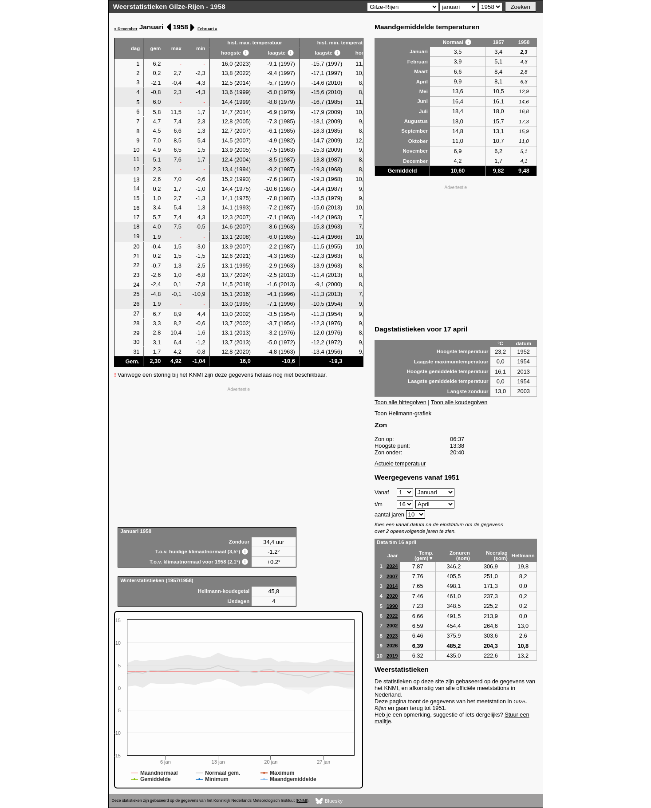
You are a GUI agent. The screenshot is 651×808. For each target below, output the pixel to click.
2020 (392, 596)
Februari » (207, 29)
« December (125, 29)
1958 (180, 27)
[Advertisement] (238, 456)
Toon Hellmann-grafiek (403, 413)
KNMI (302, 800)
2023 (392, 636)
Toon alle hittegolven (400, 402)
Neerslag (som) (497, 555)
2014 (392, 586)
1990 (392, 606)
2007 (392, 576)
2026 (392, 645)
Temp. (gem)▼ (424, 555)
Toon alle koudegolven (459, 402)
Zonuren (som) (460, 555)
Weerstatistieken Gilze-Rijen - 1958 (169, 6)
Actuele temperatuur (400, 463)
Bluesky (329, 801)
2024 (392, 566)
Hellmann (523, 555)
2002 (392, 625)
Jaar (392, 555)
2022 (392, 616)
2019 (392, 655)
